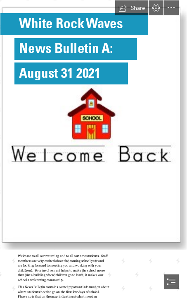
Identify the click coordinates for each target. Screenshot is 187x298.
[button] (131, 7)
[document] (93, 149)
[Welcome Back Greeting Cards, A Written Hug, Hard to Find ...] (93, 125)
